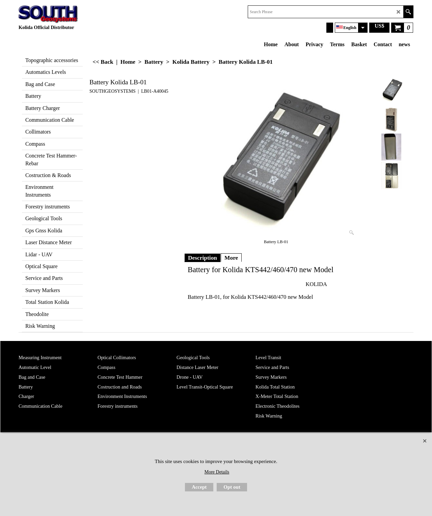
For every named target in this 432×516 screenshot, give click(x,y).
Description (202, 257)
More (231, 257)
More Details (217, 472)
